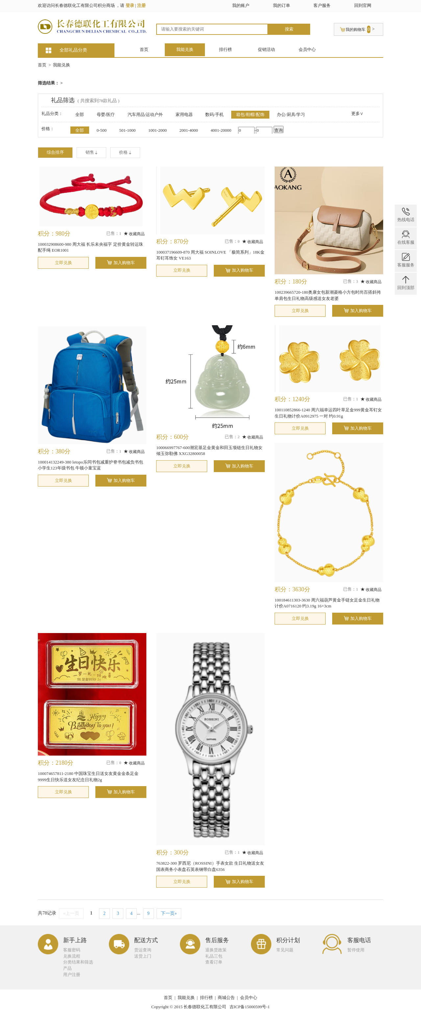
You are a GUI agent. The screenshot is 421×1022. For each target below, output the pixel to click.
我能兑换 (184, 49)
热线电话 (405, 215)
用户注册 (71, 974)
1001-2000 (157, 130)
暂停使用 (355, 949)
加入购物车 (124, 262)
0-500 (102, 130)
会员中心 (307, 49)
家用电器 (184, 114)
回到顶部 (405, 283)
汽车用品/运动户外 (145, 114)
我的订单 (281, 5)
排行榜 (225, 49)
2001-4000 (189, 130)
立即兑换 (63, 262)
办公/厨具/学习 (291, 114)
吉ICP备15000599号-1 (250, 1006)
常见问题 (284, 949)
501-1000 (127, 130)
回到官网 (362, 5)
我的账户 (240, 5)
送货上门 (142, 956)
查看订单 (213, 962)
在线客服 (405, 237)
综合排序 (55, 152)
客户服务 (322, 5)
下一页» (169, 913)
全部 (79, 114)
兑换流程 (71, 956)
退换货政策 (216, 949)
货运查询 (142, 949)
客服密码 (71, 949)
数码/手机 (214, 114)
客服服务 (405, 260)
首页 (144, 49)
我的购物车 (355, 29)
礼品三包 (213, 956)
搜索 (289, 29)
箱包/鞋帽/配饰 (250, 114)
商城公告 (226, 997)
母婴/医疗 (106, 114)
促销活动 (266, 49)
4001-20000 (220, 130)
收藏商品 (134, 234)
